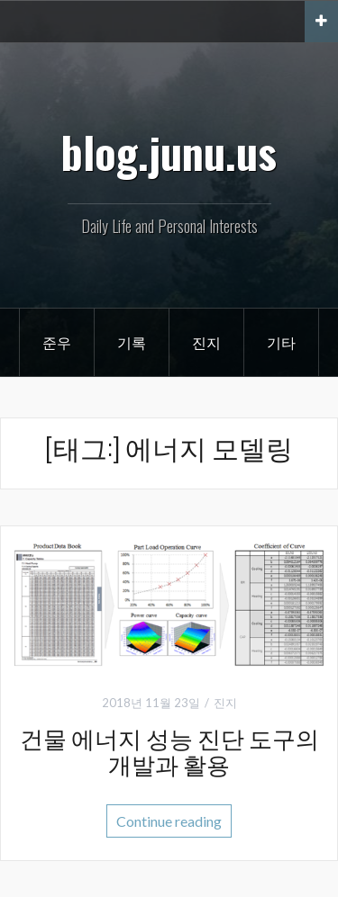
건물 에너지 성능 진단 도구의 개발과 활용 (169, 750)
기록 (131, 342)
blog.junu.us (169, 152)
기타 (281, 342)
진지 (206, 342)
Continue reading (169, 821)
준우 (56, 342)
